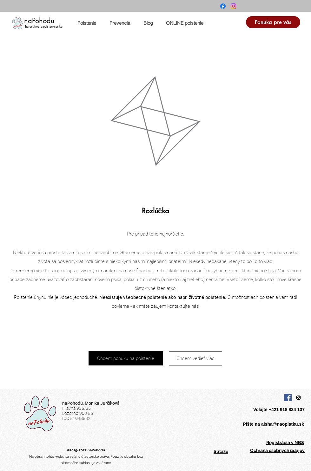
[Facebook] (223, 6)
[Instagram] (233, 6)
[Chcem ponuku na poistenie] (126, 358)
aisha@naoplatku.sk (282, 424)
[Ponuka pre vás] (273, 22)
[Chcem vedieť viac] (195, 358)
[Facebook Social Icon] (288, 397)
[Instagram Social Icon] (298, 397)
